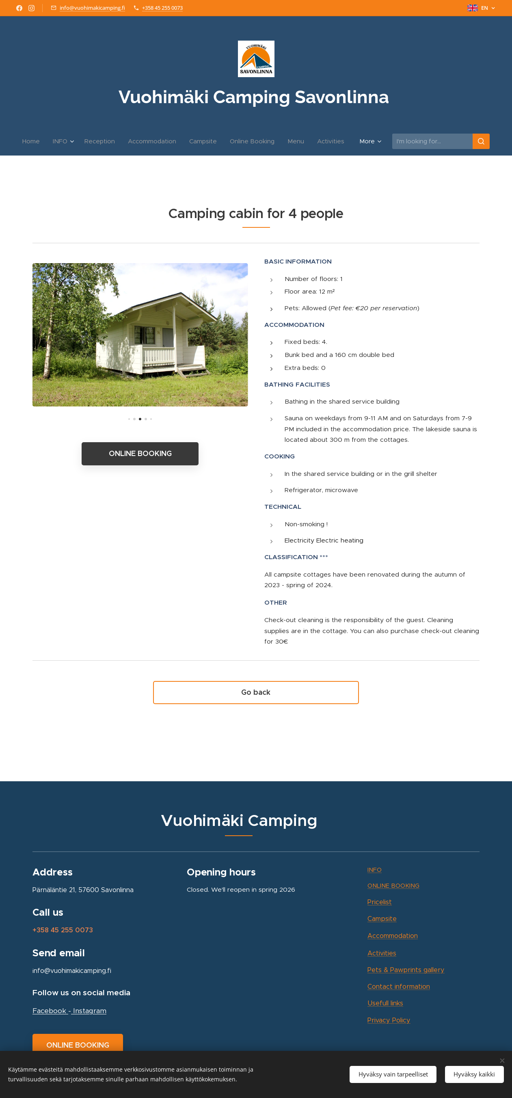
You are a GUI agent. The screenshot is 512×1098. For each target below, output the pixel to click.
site (382, 918)
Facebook (50, 1010)
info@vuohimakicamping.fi (92, 7)
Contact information (398, 986)
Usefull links (385, 1003)
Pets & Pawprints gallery (406, 969)
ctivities (384, 953)
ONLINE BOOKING (393, 885)
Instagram (88, 1010)
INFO (374, 869)
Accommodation (392, 936)
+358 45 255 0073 (162, 7)
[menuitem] (34, 141)
